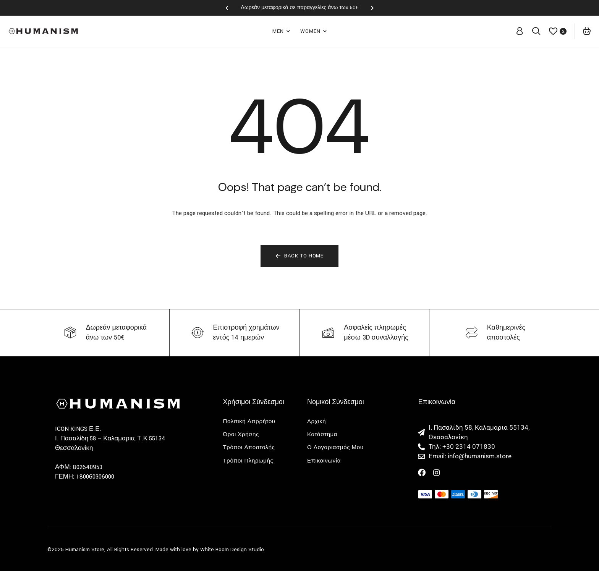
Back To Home (300, 255)
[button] (226, 7)
